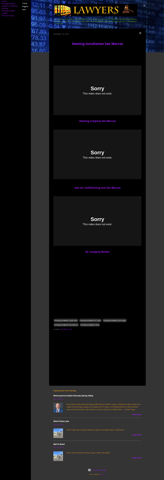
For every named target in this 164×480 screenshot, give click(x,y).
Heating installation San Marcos (97, 43)
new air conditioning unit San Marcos (97, 187)
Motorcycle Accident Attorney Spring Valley (73, 396)
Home (4, 1)
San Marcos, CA (66, 329)
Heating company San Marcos (97, 121)
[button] (140, 33)
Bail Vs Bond (59, 444)
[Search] (144, 6)
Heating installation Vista (90, 325)
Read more (136, 414)
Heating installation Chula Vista (65, 320)
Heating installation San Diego (115, 320)
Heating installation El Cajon (90, 320)
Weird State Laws (61, 421)
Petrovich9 (103, 474)
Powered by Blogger (97, 470)
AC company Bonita (97, 251)
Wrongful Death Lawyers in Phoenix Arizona (9, 6)
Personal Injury (8, 15)
